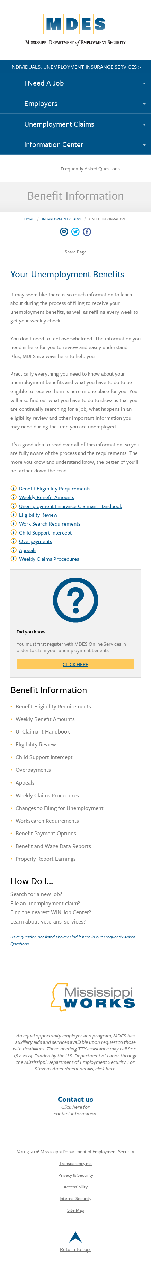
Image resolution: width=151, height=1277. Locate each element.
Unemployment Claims (59, 124)
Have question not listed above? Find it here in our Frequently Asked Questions (72, 940)
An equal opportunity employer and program (63, 1035)
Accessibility (76, 1186)
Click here (75, 664)
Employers (40, 103)
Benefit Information (106, 219)
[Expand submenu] (147, 80)
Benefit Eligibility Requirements (54, 488)
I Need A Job (44, 83)
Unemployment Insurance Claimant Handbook (70, 506)
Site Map (75, 1210)
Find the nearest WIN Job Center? (50, 912)
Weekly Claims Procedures (49, 558)
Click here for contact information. (75, 1110)
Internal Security (75, 1198)
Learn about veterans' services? (48, 922)
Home (29, 219)
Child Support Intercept (45, 532)
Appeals (27, 550)
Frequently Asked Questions (90, 168)
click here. (105, 1068)
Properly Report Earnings (46, 859)
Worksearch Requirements (47, 821)
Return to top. (75, 1242)
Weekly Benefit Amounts (45, 719)
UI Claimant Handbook (43, 731)
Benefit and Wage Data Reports (53, 846)
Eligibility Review (38, 514)
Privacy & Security (75, 1175)
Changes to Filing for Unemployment (60, 808)
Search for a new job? (36, 894)
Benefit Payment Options (46, 833)
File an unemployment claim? (45, 903)
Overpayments (35, 541)
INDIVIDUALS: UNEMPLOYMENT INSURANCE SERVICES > (75, 66)
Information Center (53, 144)
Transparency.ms (75, 1163)
